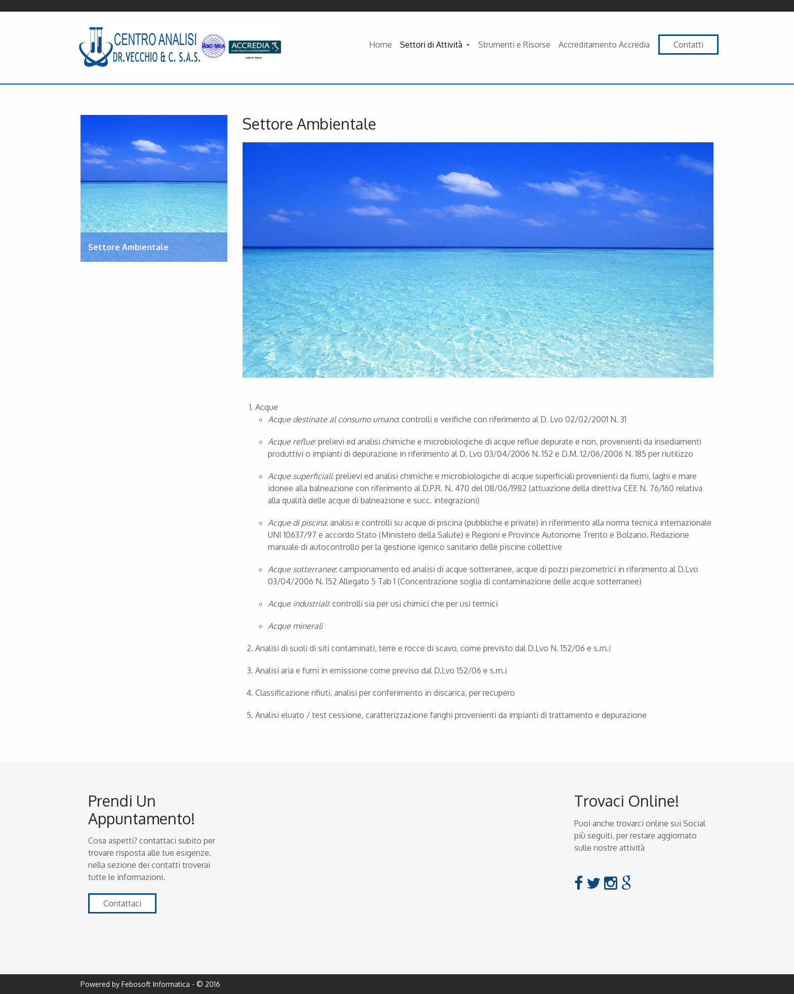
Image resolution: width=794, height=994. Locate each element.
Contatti (688, 44)
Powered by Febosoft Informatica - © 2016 (150, 984)
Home (380, 44)
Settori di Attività (431, 44)
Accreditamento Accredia (604, 44)
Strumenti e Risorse (514, 44)
